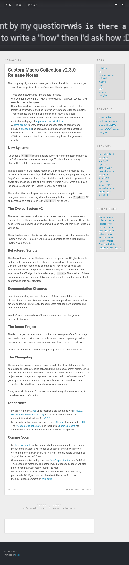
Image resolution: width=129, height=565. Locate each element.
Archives (32, 4)
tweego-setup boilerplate (29, 426)
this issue (47, 479)
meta (101, 85)
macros (12, 489)
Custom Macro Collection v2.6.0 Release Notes (106, 230)
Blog (19, 4)
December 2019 (106, 171)
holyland (103, 78)
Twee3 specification (60, 460)
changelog (26, 129)
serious (102, 92)
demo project (20, 125)
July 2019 (103, 174)
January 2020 (105, 168)
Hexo (17, 555)
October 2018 (105, 191)
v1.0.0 (81, 422)
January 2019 (105, 185)
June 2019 (104, 178)
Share (88, 489)
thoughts (103, 95)
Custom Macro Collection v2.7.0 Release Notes (106, 220)
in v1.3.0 (77, 410)
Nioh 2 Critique (106, 237)
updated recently (68, 426)
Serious (60, 422)
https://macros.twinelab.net (49, 121)
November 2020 (106, 154)
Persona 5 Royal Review (110, 247)
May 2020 (103, 161)
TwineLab (64, 25)
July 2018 (103, 195)
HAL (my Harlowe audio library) (27, 414)
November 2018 (106, 188)
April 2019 (103, 181)
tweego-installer (23, 445)
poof (34, 410)
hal (100, 71)
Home (7, 4)
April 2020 (103, 164)
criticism (103, 68)
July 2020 (103, 157)
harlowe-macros (106, 75)
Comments (74, 489)
